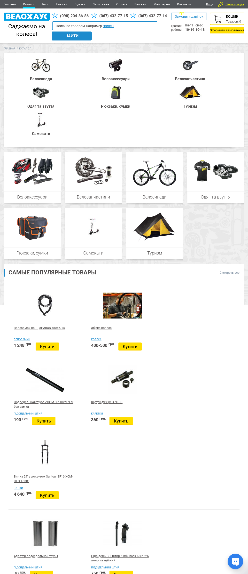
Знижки (140, 4)
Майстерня (162, 4)
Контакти (184, 4)
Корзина (227, 23)
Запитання (101, 4)
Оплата (121, 4)
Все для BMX (127, 517)
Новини (61, 4)
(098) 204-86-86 (74, 16)
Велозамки (22, 279)
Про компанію (227, 549)
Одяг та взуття (215, 137)
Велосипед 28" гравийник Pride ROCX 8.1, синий (121, 467)
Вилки (208, 279)
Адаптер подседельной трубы (25, 356)
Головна (10, 4)
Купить (25, 293)
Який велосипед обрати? (219, 465)
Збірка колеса (72, 268)
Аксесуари (66, 517)
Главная (10, 43)
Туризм (154, 193)
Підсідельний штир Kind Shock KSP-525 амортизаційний (76, 356)
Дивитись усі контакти (111, 552)
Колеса (67, 279)
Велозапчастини (93, 137)
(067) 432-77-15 (113, 16)
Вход (209, 4)
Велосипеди (154, 137)
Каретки (163, 279)
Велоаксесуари (32, 137)
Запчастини (41, 517)
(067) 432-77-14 (152, 16)
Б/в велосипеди (120, 363)
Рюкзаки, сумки (32, 193)
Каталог (29, 4)
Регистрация (234, 4)
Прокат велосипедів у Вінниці (119, 356)
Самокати (93, 193)
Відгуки (80, 4)
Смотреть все (230, 212)
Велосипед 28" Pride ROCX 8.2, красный (167, 467)
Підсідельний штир (123, 279)
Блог (45, 4)
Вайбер (211, 517)
